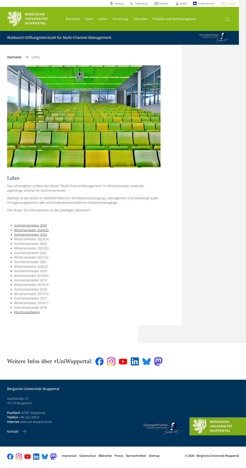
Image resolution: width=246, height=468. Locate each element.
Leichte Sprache (206, 3)
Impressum (69, 456)
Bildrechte (105, 456)
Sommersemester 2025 (30, 225)
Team (89, 19)
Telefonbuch (141, 3)
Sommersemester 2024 (30, 234)
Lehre (102, 19)
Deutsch (231, 3)
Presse (119, 456)
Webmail (163, 3)
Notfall (183, 3)
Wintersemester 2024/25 (31, 230)
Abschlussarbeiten (27, 312)
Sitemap (154, 456)
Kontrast (119, 3)
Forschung (120, 19)
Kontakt (13, 431)
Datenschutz (87, 456)
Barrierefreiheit (136, 456)
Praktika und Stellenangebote (174, 19)
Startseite (73, 19)
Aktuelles (141, 19)
